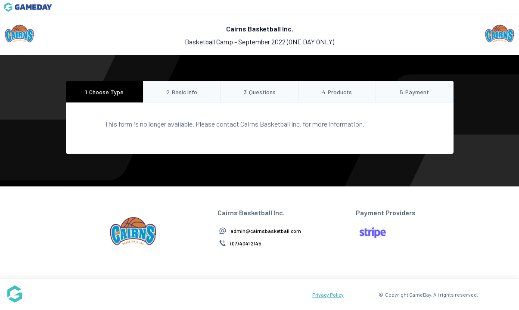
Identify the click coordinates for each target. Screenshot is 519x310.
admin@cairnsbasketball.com (265, 231)
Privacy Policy (328, 294)
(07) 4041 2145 (245, 243)
